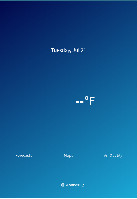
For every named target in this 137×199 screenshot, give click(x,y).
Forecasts (24, 155)
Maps (68, 155)
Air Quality (113, 155)
